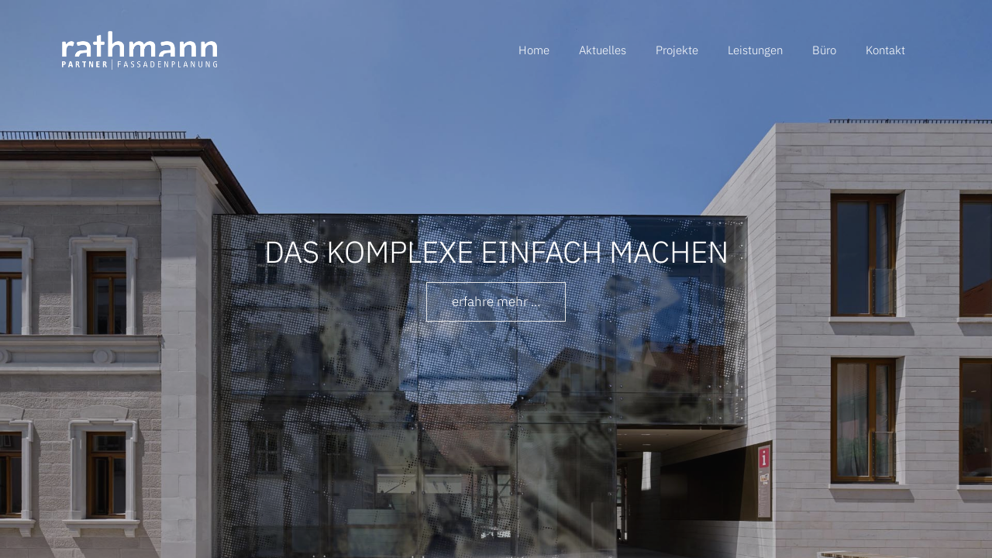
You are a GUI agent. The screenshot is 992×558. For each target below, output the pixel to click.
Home (533, 50)
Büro (824, 50)
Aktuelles (602, 50)
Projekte (677, 50)
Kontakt (885, 50)
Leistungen (755, 50)
